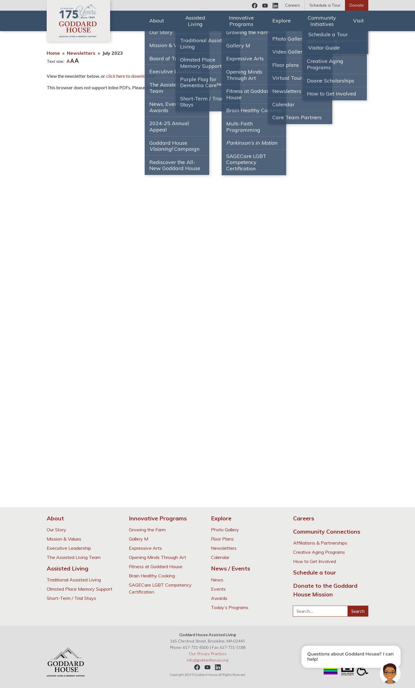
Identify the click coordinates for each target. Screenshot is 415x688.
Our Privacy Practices (208, 653)
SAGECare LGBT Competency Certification (160, 588)
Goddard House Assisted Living (78, 20)
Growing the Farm (147, 529)
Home (53, 53)
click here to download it (130, 76)
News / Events (230, 568)
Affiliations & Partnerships (320, 543)
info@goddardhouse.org (207, 659)
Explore (281, 20)
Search (358, 611)
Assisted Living (195, 20)
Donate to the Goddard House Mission (325, 590)
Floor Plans (222, 539)
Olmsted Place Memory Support (79, 589)
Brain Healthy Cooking (152, 576)
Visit (358, 20)
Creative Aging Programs (319, 552)
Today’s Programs (229, 607)
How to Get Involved (314, 561)
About (156, 20)
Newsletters (81, 53)
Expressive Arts (145, 548)
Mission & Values (64, 539)
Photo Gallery (225, 529)
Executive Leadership (69, 548)
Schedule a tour (314, 572)
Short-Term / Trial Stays (71, 598)
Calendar (220, 557)
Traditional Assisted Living (74, 580)
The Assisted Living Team (74, 557)
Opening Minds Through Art (157, 557)
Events (218, 589)
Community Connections (326, 531)
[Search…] (320, 611)
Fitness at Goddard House (155, 566)
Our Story (56, 529)
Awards (219, 598)
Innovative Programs (241, 20)
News (217, 580)
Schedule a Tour (325, 5)
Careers (292, 5)
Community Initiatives (322, 20)
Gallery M (138, 539)
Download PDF (218, 87)
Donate (357, 5)
